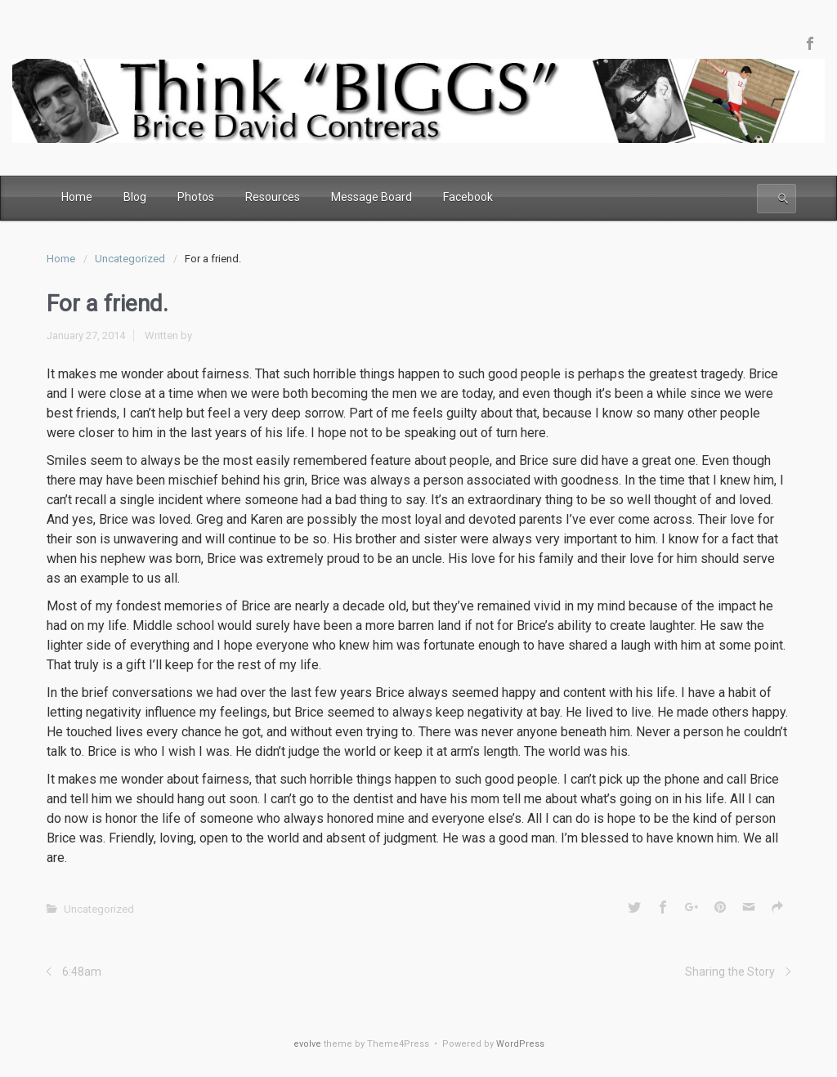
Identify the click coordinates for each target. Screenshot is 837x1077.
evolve (307, 1044)
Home (61, 258)
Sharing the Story (730, 971)
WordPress (520, 1044)
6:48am (81, 971)
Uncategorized (130, 258)
